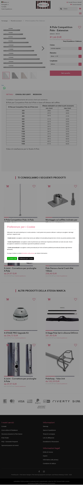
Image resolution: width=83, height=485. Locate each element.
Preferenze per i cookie (26, 258)
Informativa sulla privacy (28, 253)
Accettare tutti (12, 258)
